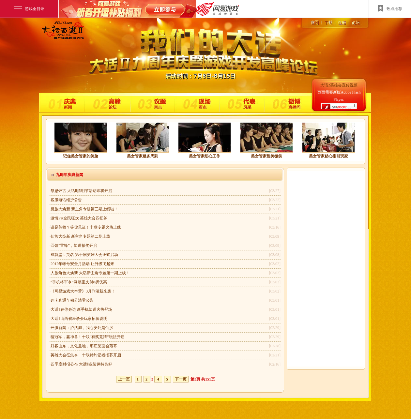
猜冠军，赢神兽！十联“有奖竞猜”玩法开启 (88, 337)
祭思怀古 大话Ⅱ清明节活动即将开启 (81, 190)
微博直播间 (286, 102)
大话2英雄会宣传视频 (339, 85)
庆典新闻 (64, 102)
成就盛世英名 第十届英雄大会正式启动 (84, 254)
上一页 (124, 379)
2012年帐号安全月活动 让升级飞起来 (82, 264)
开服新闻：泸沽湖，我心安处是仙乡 (82, 327)
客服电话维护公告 (66, 200)
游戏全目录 (29, 9)
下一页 (181, 379)
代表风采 (241, 102)
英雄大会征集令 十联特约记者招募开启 (86, 355)
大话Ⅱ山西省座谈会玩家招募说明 (79, 318)
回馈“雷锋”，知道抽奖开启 (74, 245)
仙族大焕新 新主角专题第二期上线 (80, 236)
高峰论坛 (106, 102)
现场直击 (196, 102)
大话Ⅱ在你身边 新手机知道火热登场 (81, 309)
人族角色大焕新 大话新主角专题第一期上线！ (90, 273)
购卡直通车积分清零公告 (72, 300)
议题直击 (152, 102)
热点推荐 (390, 8)
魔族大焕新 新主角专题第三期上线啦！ (84, 209)
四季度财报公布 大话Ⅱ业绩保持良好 (81, 364)
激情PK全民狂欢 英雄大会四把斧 (79, 218)
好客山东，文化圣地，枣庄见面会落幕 (84, 346)
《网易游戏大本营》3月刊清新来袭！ (83, 291)
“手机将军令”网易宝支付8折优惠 (79, 282)
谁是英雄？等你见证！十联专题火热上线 (86, 227)
